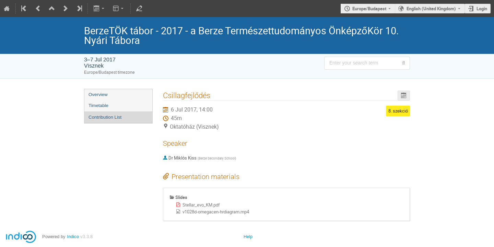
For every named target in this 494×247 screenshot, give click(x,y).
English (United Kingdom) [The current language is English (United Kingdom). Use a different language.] (431, 8)
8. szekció (398, 111)
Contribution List (105, 117)
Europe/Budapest (369, 8)
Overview (98, 94)
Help (248, 236)
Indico (73, 236)
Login (482, 8)
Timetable (98, 105)
